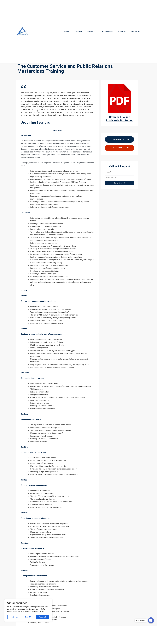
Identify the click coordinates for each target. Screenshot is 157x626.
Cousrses (78, 31)
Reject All (28, 617)
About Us (121, 31)
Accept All (42, 617)
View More (57, 130)
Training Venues (106, 31)
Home (66, 31)
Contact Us (135, 31)
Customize (14, 617)
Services (90, 31)
